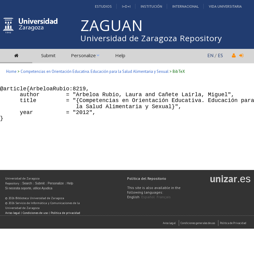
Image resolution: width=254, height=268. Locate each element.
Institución (151, 6)
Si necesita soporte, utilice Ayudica (29, 188)
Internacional (185, 6)
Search (27, 183)
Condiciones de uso (35, 213)
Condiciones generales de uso (198, 223)
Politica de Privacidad (233, 223)
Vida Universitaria (225, 6)
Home (11, 71)
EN (210, 55)
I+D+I (126, 6)
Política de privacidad (65, 213)
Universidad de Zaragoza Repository (151, 38)
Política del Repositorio (146, 178)
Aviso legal (12, 213)
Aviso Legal (169, 223)
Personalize (83, 55)
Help (120, 55)
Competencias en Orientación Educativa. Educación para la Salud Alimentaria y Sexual (95, 71)
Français (164, 197)
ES (220, 55)
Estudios (103, 6)
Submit (48, 55)
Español (148, 197)
